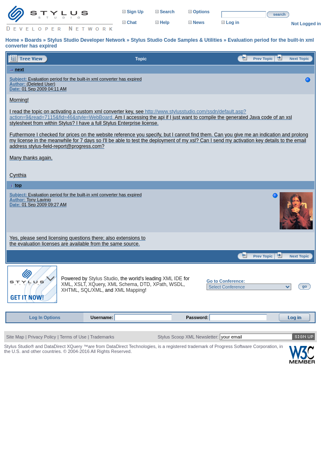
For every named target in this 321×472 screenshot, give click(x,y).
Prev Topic (263, 59)
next (17, 69)
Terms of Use (73, 336)
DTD (145, 284)
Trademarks (102, 336)
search (279, 14)
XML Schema (122, 284)
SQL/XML (91, 290)
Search (167, 11)
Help (164, 22)
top (16, 185)
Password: (197, 317)
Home (12, 40)
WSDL (176, 284)
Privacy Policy (42, 336)
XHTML (69, 290)
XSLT (80, 284)
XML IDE (173, 278)
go (304, 286)
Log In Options (44, 317)
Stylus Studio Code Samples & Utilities (176, 40)
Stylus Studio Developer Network (86, 40)
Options (201, 11)
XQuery (96, 284)
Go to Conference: (226, 281)
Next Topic (299, 59)
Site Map (15, 336)
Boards (33, 40)
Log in (232, 22)
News (198, 22)
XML (66, 284)
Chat (132, 22)
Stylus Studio (103, 278)
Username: (102, 317)
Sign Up (135, 11)
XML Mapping (129, 290)
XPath (159, 284)
